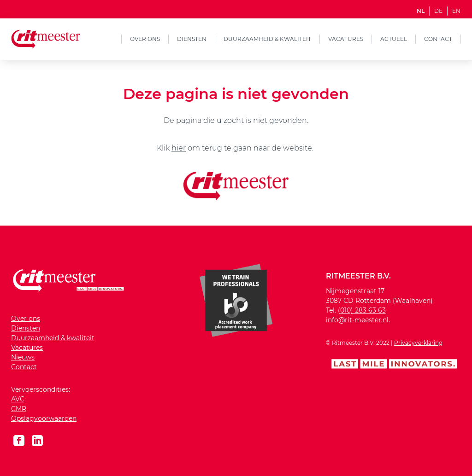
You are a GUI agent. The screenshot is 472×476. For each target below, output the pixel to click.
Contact (438, 38)
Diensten (191, 38)
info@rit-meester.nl (357, 320)
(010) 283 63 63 (362, 310)
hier (178, 148)
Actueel (393, 38)
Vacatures (345, 38)
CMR (18, 409)
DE (438, 11)
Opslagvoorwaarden (44, 418)
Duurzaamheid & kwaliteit (267, 38)
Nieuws (23, 357)
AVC (17, 399)
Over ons (145, 38)
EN (456, 11)
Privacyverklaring (418, 342)
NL (421, 11)
